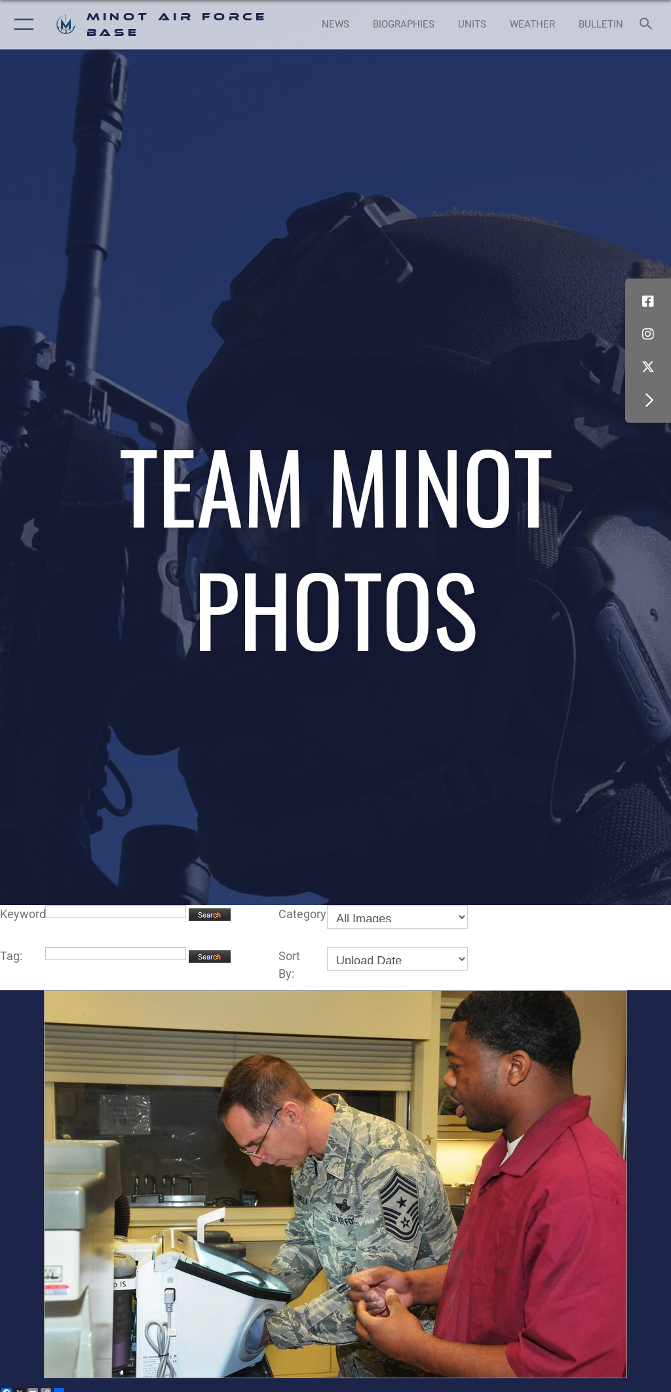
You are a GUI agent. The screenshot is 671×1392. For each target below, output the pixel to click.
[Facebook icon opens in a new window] (648, 301)
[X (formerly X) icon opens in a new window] (648, 367)
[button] (21, 24)
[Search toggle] (648, 24)
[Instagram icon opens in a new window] (648, 334)
